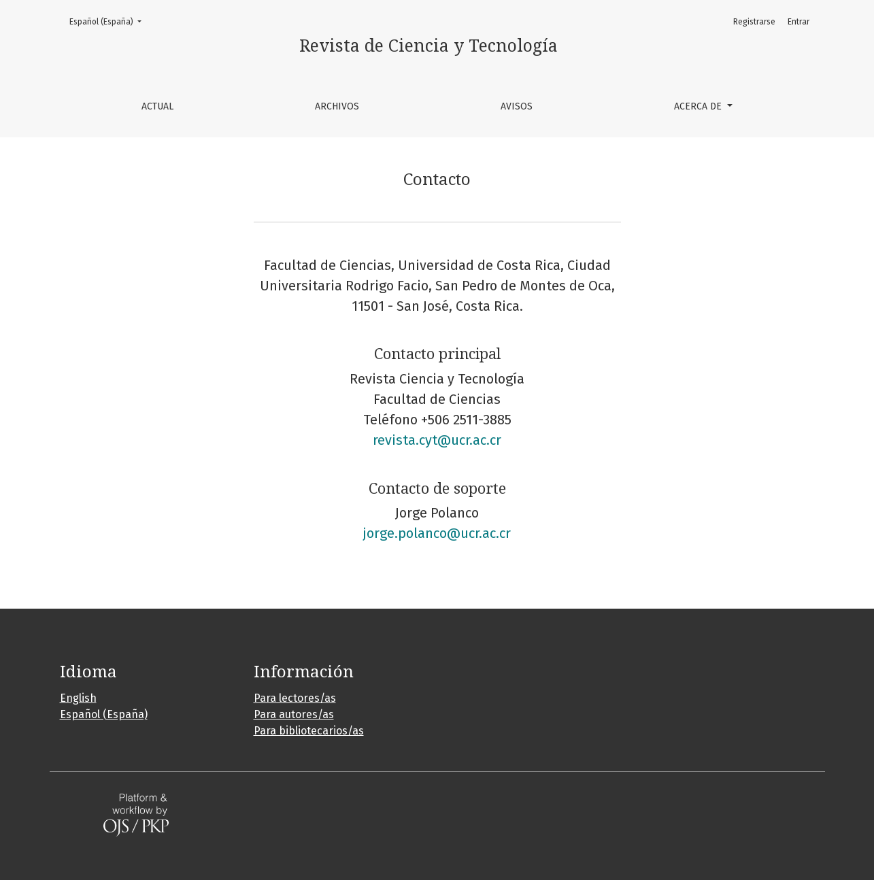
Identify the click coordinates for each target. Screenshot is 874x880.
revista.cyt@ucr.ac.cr (437, 440)
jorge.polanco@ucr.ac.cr (437, 533)
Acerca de (699, 106)
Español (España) (109, 21)
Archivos (337, 106)
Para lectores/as (295, 698)
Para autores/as (294, 714)
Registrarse (754, 22)
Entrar (798, 22)
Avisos (517, 106)
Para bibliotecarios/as (309, 730)
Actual (157, 106)
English (78, 698)
